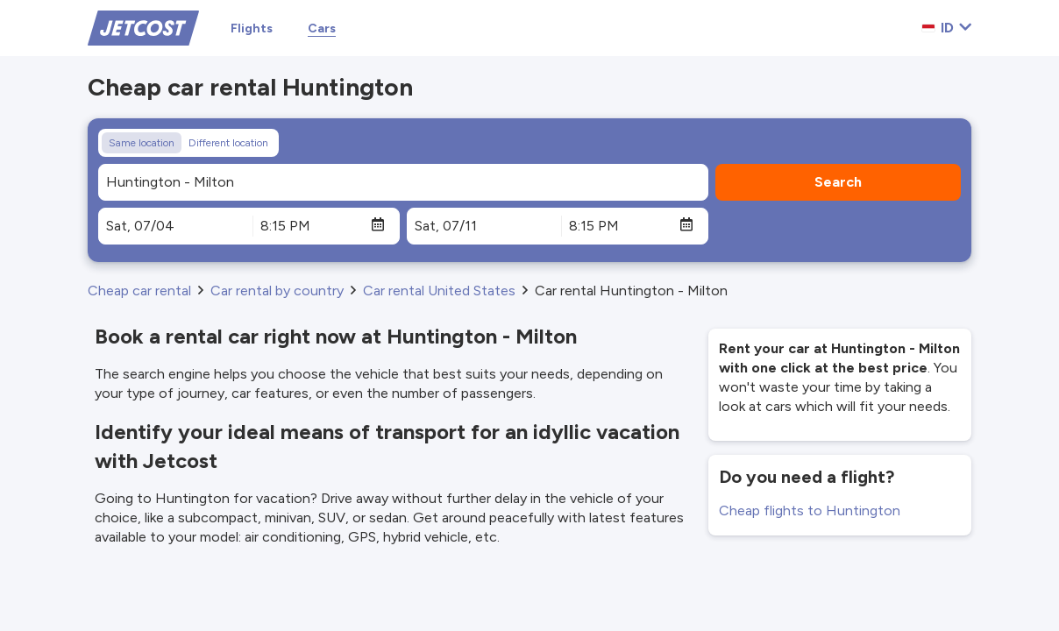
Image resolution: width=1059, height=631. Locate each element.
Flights (252, 28)
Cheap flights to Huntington (809, 510)
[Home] (143, 26)
